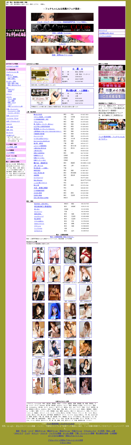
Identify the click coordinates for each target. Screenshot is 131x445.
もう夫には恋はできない (41, 138)
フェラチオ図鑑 (55, 433)
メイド (10, 104)
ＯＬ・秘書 (11, 100)
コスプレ (9, 97)
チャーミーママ (38, 136)
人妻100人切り (38, 150)
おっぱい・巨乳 (11, 81)
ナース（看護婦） (13, 76)
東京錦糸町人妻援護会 (43, 206)
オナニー (9, 94)
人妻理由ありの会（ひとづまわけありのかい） (48, 131)
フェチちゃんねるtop (105, 36)
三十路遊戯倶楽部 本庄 (41, 119)
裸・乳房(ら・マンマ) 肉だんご (43, 124)
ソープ (30, 431)
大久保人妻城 (38, 193)
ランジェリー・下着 (14, 111)
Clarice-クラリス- (39, 223)
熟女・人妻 (110, 431)
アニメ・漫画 (12, 98)
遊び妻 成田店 (38, 143)
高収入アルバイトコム (74, 436)
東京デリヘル (40, 431)
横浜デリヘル (52, 431)
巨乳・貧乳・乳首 (13, 83)
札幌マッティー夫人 (40, 160)
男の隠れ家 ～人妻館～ (41, 168)
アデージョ (37, 226)
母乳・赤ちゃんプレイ (14, 85)
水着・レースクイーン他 (15, 106)
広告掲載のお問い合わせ (106, 33)
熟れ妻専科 (37, 218)
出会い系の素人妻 (39, 173)
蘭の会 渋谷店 (38, 114)
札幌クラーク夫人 (39, 158)
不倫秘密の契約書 (39, 133)
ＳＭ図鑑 (113, 433)
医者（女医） (12, 78)
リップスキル (38, 228)
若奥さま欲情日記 (39, 153)
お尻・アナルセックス (13, 121)
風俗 (18, 431)
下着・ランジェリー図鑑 (84, 433)
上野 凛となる (38, 165)
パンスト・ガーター (14, 113)
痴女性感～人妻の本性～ (41, 203)
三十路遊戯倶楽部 (39, 190)
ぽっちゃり (9, 132)
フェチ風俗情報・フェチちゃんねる (60, 424)
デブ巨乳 (101, 431)
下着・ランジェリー (12, 109)
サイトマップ (103, 30)
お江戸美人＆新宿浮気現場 (42, 126)
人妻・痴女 (9, 127)
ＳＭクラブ (11, 89)
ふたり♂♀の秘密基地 (40, 146)
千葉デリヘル (77, 431)
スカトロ (9, 124)
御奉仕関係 (38, 214)
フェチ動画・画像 (11, 147)
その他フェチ (10, 135)
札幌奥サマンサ (38, 155)
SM (7, 88)
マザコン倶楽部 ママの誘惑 (42, 117)
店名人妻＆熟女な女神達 (41, 197)
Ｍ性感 (10, 91)
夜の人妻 (36, 185)
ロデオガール (38, 231)
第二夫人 (37, 209)
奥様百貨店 (37, 170)
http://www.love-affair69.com (42, 141)
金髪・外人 (9, 129)
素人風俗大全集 (102, 433)
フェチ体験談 (10, 152)
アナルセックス (90, 431)
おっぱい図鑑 (68, 433)
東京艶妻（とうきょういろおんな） (44, 129)
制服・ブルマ (12, 102)
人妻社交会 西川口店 (40, 148)
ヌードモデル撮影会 (56, 436)
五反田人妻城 (38, 195)
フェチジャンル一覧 (12, 72)
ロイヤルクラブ (38, 177)
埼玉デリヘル (64, 431)
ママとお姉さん (39, 221)
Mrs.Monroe (38, 180)
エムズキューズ (39, 216)
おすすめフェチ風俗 (12, 66)
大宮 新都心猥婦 (41, 188)
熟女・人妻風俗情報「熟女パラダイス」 (62, 237)
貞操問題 (36, 175)
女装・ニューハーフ (12, 115)
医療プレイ (9, 75)
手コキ (23, 431)
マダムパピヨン (38, 121)
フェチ (27, 433)
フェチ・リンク (11, 158)
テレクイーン (38, 211)
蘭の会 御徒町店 (41, 163)
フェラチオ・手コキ (12, 118)
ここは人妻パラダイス (40, 182)
